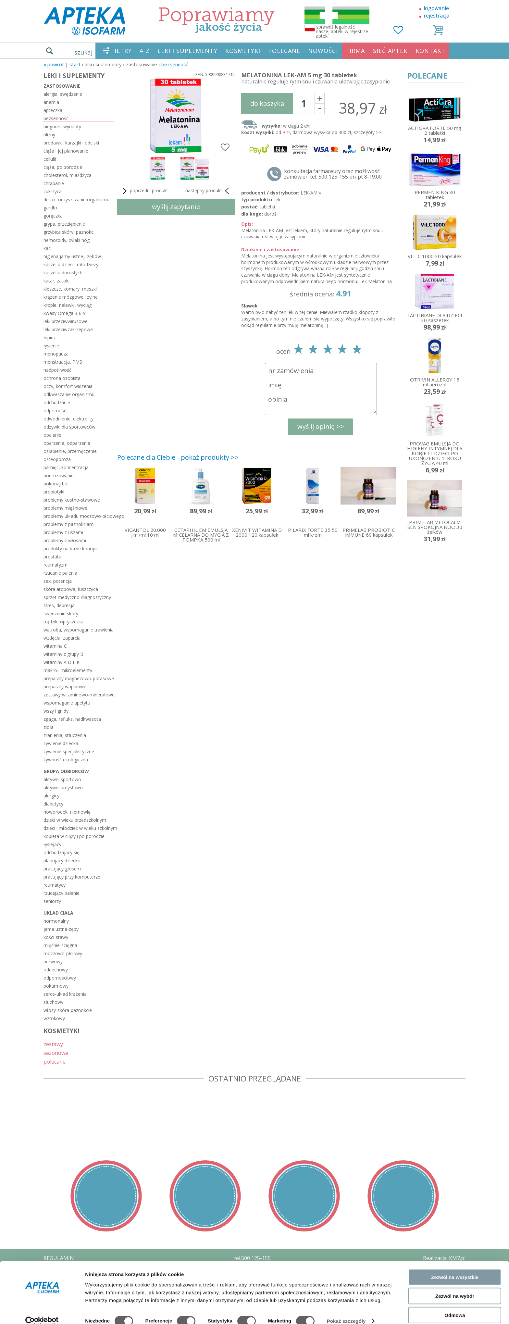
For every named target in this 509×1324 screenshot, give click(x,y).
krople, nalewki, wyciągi (68, 305)
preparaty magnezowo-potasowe (78, 678)
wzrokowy (54, 1018)
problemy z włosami (64, 540)
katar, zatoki (56, 281)
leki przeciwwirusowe (65, 321)
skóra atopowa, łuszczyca (70, 589)
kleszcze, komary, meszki (70, 289)
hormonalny (56, 921)
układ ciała (58, 913)
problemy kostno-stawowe (71, 500)
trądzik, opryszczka (63, 621)
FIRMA (355, 51)
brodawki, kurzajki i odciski (71, 143)
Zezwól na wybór (454, 1286)
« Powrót (53, 64)
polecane (54, 1061)
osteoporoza (57, 459)
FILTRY (121, 51)
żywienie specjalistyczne (68, 751)
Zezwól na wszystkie (454, 1267)
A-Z (145, 51)
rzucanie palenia (60, 573)
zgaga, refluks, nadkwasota (72, 719)
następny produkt (208, 190)
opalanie (52, 435)
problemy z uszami (63, 532)
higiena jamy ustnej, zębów (72, 256)
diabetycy (53, 804)
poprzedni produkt (144, 190)
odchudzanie (56, 402)
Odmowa (454, 1305)
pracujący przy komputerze (71, 877)
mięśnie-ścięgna (60, 945)
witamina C (55, 646)
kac (47, 248)
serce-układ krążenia (65, 994)
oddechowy (55, 970)
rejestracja (436, 15)
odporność (54, 410)
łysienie (51, 346)
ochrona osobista (62, 378)
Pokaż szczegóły (346, 1311)
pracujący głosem (62, 869)
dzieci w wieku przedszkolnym (74, 820)
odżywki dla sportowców (69, 427)
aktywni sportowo (62, 779)
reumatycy (54, 885)
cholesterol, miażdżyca (67, 175)
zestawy (53, 1044)
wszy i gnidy (55, 711)
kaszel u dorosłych (62, 272)
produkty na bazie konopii (70, 548)
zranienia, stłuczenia (64, 735)
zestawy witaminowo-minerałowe (78, 695)
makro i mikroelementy (67, 670)
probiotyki (53, 492)
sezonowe (55, 1052)
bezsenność (174, 64)
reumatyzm (55, 565)
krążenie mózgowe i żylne (70, 297)
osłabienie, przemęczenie (70, 451)
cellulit (49, 159)
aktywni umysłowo (63, 787)
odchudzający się (61, 852)
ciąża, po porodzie (62, 167)
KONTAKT (430, 51)
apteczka (52, 110)
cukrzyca (52, 191)
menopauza (55, 354)
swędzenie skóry (60, 613)
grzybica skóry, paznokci (68, 232)
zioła (48, 727)
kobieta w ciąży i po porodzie (74, 836)
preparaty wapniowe (64, 686)
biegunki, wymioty (62, 126)
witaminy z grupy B (63, 654)
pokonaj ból (55, 484)
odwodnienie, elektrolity (68, 419)
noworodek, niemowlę (67, 812)
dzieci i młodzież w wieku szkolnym (78, 828)
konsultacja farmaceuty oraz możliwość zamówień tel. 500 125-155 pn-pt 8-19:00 (333, 174)
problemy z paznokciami (68, 524)
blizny (49, 134)
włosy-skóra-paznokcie (67, 1010)
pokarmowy (55, 986)
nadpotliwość (57, 370)
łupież (49, 337)
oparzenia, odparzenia (66, 443)
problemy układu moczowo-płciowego (78, 516)
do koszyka (267, 103)
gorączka (53, 216)
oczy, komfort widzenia (68, 386)
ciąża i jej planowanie (65, 151)
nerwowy (53, 961)
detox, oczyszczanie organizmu (76, 199)
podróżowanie (58, 475)
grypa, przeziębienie (64, 224)
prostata (52, 557)
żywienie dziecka (60, 743)
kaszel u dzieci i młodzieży (70, 264)
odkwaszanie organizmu (68, 394)
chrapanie (53, 183)
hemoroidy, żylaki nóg (66, 240)
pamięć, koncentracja (66, 467)
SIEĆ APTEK (390, 51)
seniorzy (52, 901)
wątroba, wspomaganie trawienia (78, 630)
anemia (51, 102)
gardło (50, 208)
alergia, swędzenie (62, 94)
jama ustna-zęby (61, 929)
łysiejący (52, 844)
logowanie (436, 8)
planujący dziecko (62, 860)
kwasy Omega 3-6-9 (64, 313)
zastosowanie (62, 86)
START (75, 64)
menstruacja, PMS (62, 362)
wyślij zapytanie (176, 206)
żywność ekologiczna (65, 759)
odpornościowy (59, 978)
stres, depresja (59, 605)
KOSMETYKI (242, 51)
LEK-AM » (311, 193)
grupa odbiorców (66, 771)
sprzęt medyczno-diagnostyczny (77, 597)
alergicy (51, 796)
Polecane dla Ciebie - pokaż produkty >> (178, 457)
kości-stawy (55, 937)
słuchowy (53, 1002)
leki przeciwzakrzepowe (68, 329)
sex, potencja (57, 581)
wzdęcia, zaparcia (62, 638)
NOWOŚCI (323, 51)
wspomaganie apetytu (66, 703)
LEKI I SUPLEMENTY (187, 51)
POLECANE (284, 51)
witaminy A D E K (61, 662)
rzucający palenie (61, 893)
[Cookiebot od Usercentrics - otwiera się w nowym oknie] (42, 1311)
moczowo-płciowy (62, 953)
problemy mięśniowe (65, 508)
